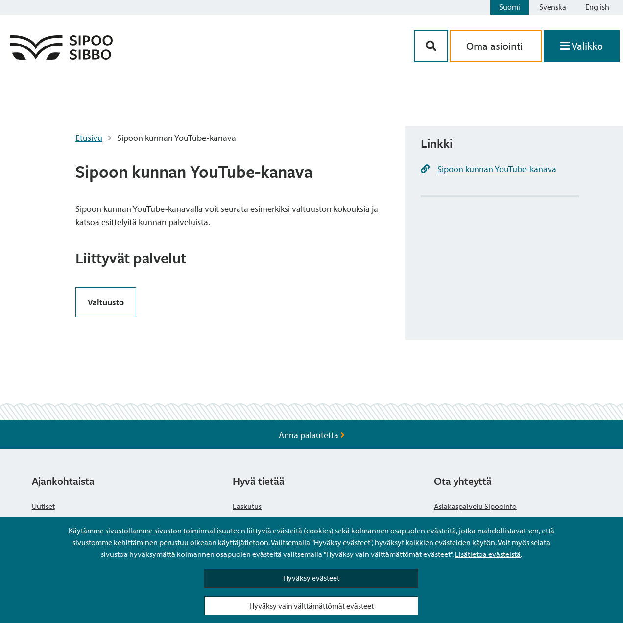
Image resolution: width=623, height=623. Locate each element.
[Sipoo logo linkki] (61, 56)
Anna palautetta (312, 434)
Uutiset (43, 506)
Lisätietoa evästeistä (488, 554)
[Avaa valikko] (582, 46)
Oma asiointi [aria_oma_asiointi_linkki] (495, 46)
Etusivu (88, 137)
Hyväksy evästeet (311, 578)
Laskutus (247, 506)
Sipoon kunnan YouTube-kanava (496, 169)
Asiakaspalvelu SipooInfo (475, 506)
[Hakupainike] (431, 46)
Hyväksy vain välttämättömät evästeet (311, 606)
